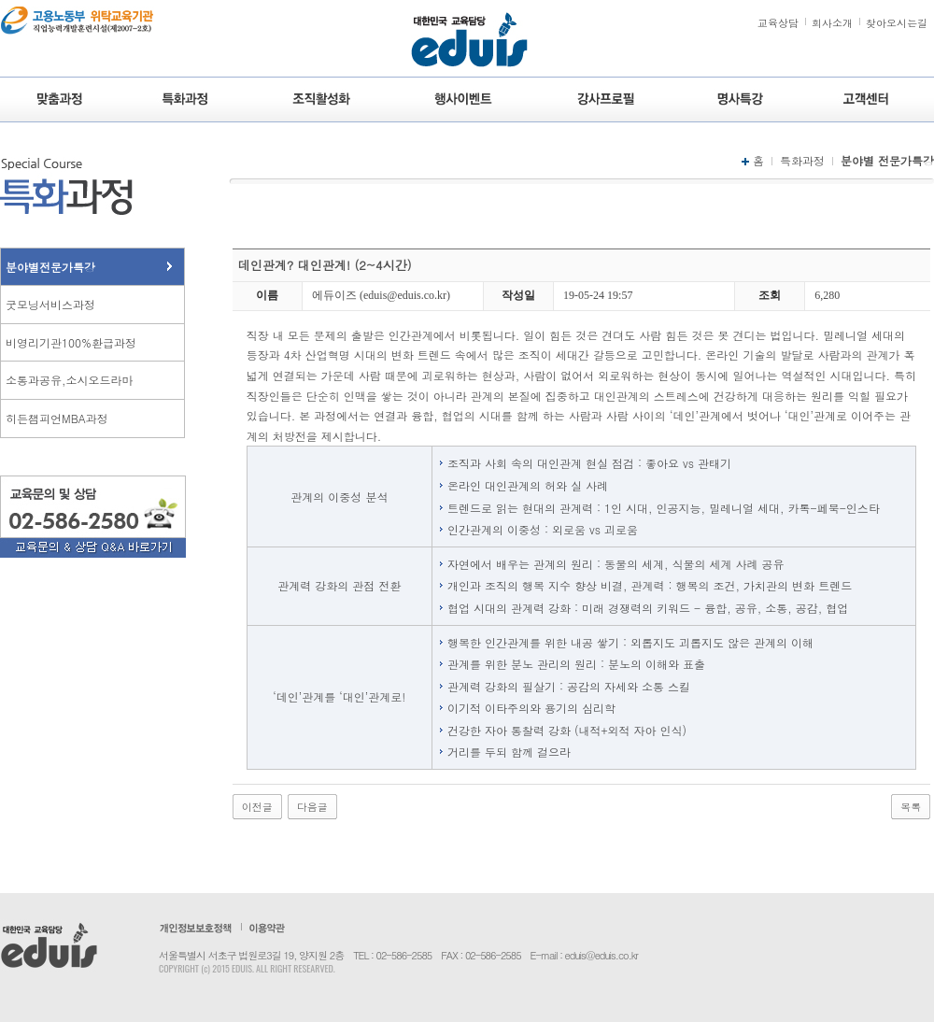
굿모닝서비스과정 (50, 304)
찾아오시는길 (896, 23)
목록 (910, 807)
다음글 (312, 807)
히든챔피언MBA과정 (57, 418)
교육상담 (778, 23)
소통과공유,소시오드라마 (70, 380)
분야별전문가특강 (50, 267)
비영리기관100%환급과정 (71, 342)
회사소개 (832, 23)
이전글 (257, 807)
